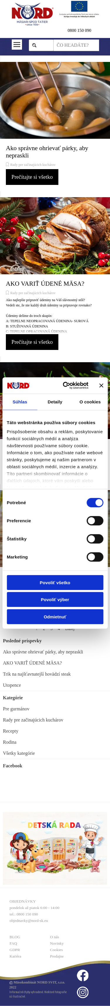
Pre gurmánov (16, 708)
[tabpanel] (83, 30)
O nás (54, 937)
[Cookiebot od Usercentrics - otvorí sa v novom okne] (65, 385)
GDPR (15, 950)
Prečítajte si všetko (32, 177)
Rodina (9, 742)
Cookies (56, 950)
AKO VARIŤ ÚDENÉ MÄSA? (45, 283)
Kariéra (15, 956)
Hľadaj (44, 45)
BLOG (15, 937)
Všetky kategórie (19, 753)
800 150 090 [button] (80, 30)
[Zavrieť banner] (101, 386)
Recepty (10, 731)
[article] (55, 126)
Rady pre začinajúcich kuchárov (32, 165)
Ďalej (70, 628)
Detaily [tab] (55, 401)
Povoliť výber (55, 599)
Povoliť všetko (55, 582)
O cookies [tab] (90, 401)
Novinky (57, 943)
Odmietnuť (55, 616)
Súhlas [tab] (20, 401)
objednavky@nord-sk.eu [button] (29, 920)
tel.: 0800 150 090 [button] (24, 914)
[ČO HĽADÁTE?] (76, 45)
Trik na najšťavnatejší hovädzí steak (37, 674)
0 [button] (69, 30)
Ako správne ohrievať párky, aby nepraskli (43, 651)
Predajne (57, 956)
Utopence (12, 685)
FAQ (13, 943)
